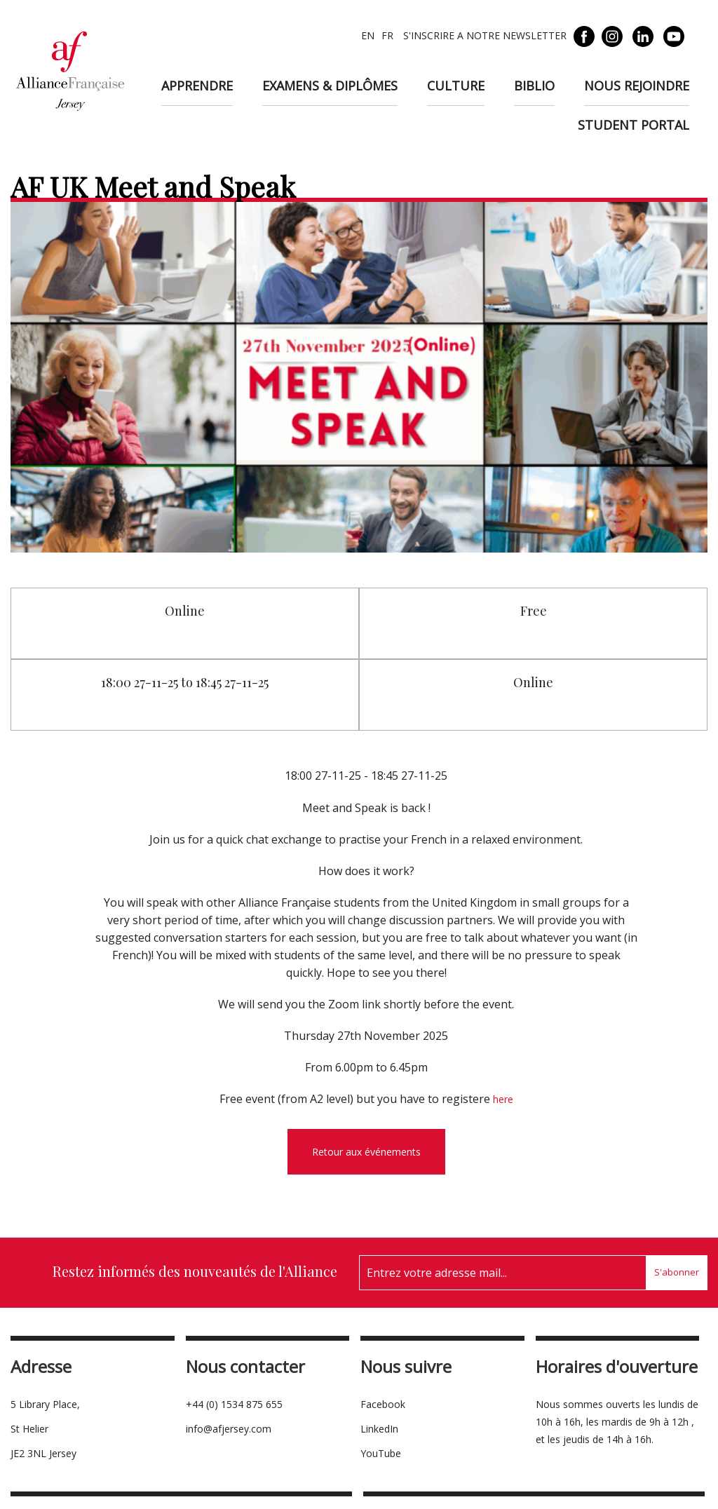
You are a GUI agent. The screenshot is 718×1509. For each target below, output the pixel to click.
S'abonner (676, 1272)
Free (533, 610)
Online (185, 610)
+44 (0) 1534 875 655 (234, 1404)
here (503, 1099)
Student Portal (633, 124)
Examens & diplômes (330, 85)
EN (367, 35)
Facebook (382, 1404)
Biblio (534, 85)
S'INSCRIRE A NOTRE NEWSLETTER (483, 35)
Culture (456, 85)
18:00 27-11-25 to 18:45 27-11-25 (185, 682)
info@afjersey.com (228, 1428)
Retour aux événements (366, 1151)
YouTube (380, 1453)
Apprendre (197, 85)
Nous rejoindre (636, 85)
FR (387, 35)
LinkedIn (379, 1428)
